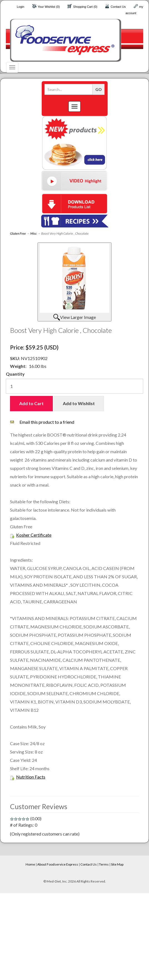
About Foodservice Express (57, 864)
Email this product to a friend (46, 422)
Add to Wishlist (79, 403)
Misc (33, 233)
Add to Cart (31, 403)
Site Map (117, 864)
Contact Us (118, 6)
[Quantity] (74, 386)
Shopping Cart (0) (85, 6)
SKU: (15, 358)
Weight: (18, 366)
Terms (104, 864)
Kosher (23, 534)
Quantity (15, 373)
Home (30, 864)
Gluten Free (18, 233)
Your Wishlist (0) (49, 6)
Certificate (40, 534)
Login (20, 6)
